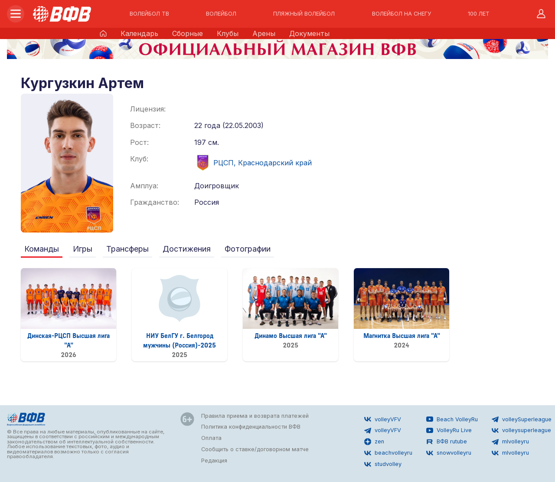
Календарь (139, 33)
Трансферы (127, 248)
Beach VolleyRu (452, 419)
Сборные (187, 33)
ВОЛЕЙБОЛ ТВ (149, 14)
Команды (41, 248)
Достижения (187, 248)
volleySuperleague (522, 419)
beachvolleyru (388, 452)
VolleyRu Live (449, 430)
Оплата (211, 438)
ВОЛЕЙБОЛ (221, 14)
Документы (309, 33)
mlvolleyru (510, 441)
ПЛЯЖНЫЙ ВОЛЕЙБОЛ (304, 14)
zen (374, 441)
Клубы (227, 33)
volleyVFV (382, 419)
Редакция (214, 460)
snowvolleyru (448, 452)
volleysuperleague (521, 430)
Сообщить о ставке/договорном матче (255, 449)
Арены (263, 33)
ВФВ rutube (446, 441)
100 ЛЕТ (479, 14)
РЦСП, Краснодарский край (253, 162)
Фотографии (248, 248)
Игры (82, 248)
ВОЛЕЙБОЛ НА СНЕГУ (401, 14)
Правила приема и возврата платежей (255, 416)
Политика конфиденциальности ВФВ (250, 426)
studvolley (383, 464)
